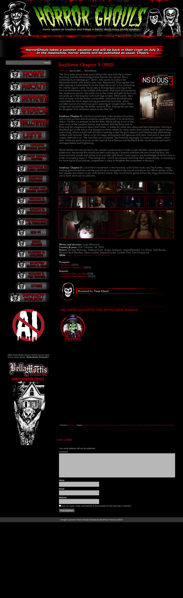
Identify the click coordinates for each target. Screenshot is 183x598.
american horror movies (92, 453)
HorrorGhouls (90, 99)
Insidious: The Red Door (74, 305)
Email (61, 552)
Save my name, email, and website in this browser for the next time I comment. (96, 569)
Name (61, 543)
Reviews (71, 453)
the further (169, 453)
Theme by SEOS (116, 583)
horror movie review (111, 453)
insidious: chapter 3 (144, 453)
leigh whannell (158, 453)
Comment (63, 515)
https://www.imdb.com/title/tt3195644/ (88, 284)
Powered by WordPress (98, 583)
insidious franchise (127, 453)
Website (63, 560)
